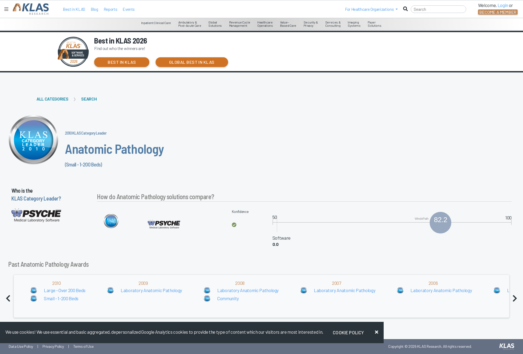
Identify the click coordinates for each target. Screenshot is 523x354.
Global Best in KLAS (192, 62)
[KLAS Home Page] (29, 9)
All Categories (52, 98)
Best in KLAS (74, 9)
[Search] (438, 9)
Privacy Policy (53, 346)
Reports (110, 9)
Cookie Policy (348, 332)
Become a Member (497, 12)
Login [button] (503, 5)
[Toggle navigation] (6, 9)
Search (89, 98)
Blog (94, 9)
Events (129, 9)
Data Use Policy (21, 346)
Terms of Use (83, 346)
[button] (371, 9)
